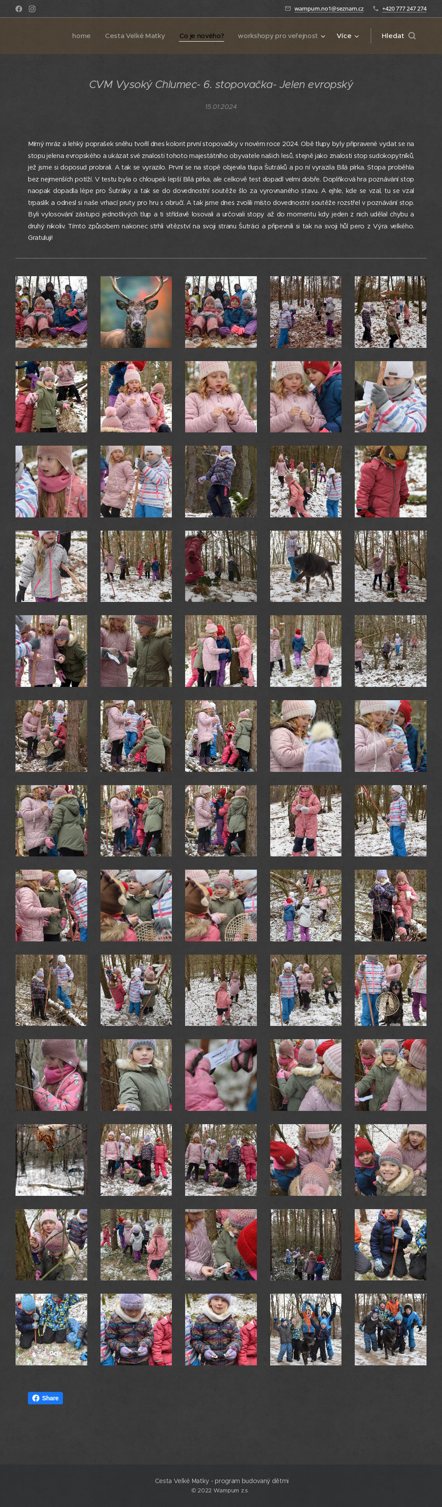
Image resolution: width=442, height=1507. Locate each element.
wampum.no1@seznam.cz (329, 8)
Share (45, 1398)
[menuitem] (76, 36)
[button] (398, 36)
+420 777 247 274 (404, 8)
